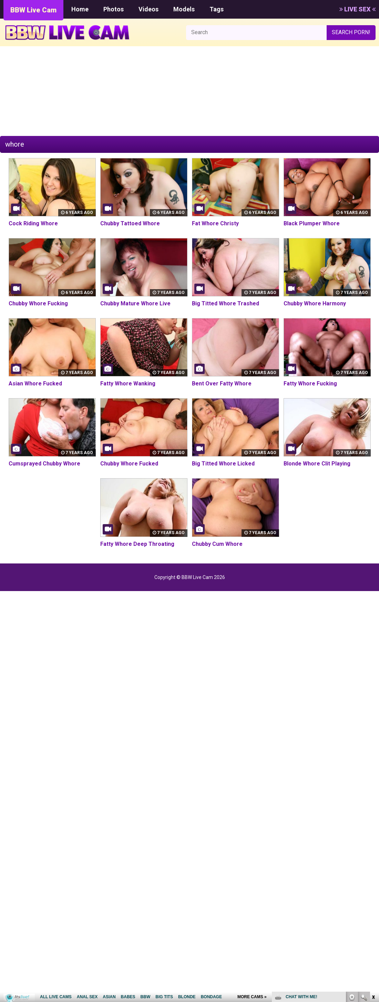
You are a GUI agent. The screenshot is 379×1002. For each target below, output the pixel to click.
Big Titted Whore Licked (223, 463)
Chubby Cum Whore (217, 544)
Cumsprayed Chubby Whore (44, 463)
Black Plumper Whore (312, 223)
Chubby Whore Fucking (38, 303)
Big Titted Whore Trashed (225, 303)
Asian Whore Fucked (35, 383)
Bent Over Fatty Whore (221, 383)
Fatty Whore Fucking (310, 383)
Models (184, 9)
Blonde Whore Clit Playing (317, 463)
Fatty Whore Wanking (127, 383)
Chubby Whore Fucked (129, 463)
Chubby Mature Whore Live (135, 303)
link (373, 894)
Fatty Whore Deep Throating (137, 544)
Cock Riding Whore (33, 223)
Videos (148, 9)
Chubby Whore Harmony (315, 303)
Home (80, 9)
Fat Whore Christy (215, 223)
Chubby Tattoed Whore (130, 223)
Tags (216, 9)
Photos (113, 9)
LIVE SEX (357, 9)
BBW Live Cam (33, 10)
